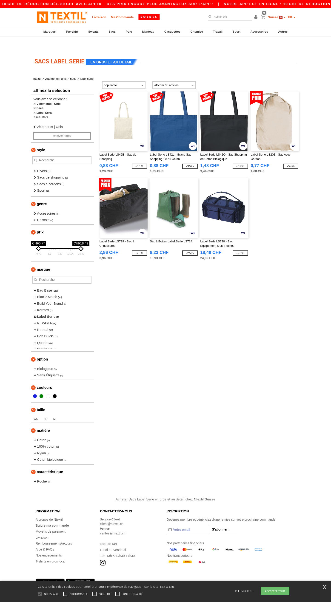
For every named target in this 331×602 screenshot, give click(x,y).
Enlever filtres (62, 123)
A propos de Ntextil (49, 507)
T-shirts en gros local (50, 549)
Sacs (111, 31)
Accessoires (259, 31)
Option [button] (42, 347)
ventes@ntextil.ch (113, 520)
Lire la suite (167, 586)
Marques (49, 31)
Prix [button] (40, 219)
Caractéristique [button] (50, 459)
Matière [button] (43, 418)
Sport (236, 31)
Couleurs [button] (44, 375)
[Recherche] (229, 16)
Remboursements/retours (54, 531)
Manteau (148, 31)
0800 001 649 (110, 531)
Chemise (197, 31)
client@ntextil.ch (111, 511)
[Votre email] (188, 517)
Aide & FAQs (45, 537)
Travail (218, 31)
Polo (129, 31)
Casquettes (172, 31)
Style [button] (41, 137)
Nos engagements (49, 543)
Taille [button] (41, 397)
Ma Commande (122, 17)
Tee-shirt (72, 31)
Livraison (99, 17)
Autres (283, 31)
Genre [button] (42, 191)
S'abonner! (220, 517)
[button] (256, 17)
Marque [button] (43, 257)
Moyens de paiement (51, 519)
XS (36, 406)
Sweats (93, 31)
